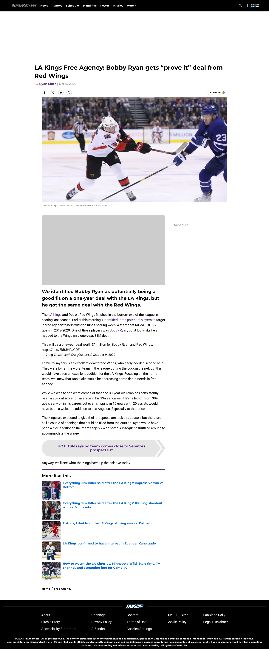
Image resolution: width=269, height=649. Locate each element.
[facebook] (248, 5)
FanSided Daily (214, 615)
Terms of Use (136, 622)
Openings (98, 615)
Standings (90, 5)
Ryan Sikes (47, 84)
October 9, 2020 (104, 355)
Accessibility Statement (58, 629)
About (45, 615)
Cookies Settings (139, 629)
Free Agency (62, 588)
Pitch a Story (50, 622)
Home (46, 588)
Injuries (118, 5)
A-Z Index (98, 629)
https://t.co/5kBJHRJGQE (61, 350)
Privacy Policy (101, 622)
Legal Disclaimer (215, 622)
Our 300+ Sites (177, 615)
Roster (104, 5)
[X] (240, 5)
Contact (132, 615)
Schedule (72, 5)
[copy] (69, 92)
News (44, 5)
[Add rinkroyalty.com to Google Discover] (217, 92)
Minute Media (31, 638)
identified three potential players (128, 320)
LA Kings (54, 315)
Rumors (57, 5)
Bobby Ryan (118, 330)
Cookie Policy (176, 622)
